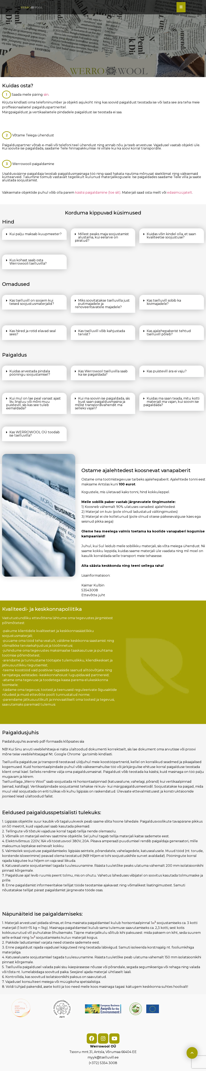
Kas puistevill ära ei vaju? (167, 371)
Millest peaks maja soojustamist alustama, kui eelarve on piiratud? (102, 237)
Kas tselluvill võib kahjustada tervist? (101, 332)
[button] (34, 234)
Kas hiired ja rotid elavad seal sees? (32, 332)
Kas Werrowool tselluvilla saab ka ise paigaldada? (103, 372)
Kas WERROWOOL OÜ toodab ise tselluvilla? (34, 433)
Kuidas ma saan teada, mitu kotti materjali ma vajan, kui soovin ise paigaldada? (171, 401)
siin (46, 95)
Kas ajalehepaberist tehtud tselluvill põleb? (169, 332)
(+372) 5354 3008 (103, 1063)
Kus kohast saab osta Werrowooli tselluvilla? (28, 261)
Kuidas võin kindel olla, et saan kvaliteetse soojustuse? (171, 235)
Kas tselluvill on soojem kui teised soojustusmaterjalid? (31, 302)
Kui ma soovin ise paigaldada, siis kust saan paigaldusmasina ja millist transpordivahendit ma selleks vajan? (102, 403)
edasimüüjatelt (179, 192)
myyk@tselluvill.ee (103, 1057)
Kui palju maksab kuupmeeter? (35, 234)
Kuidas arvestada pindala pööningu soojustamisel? (29, 372)
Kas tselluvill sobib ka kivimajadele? (164, 302)
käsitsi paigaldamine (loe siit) (97, 192)
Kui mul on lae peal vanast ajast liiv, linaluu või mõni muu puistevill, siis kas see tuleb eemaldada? (33, 403)
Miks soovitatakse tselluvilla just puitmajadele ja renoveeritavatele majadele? (102, 304)
